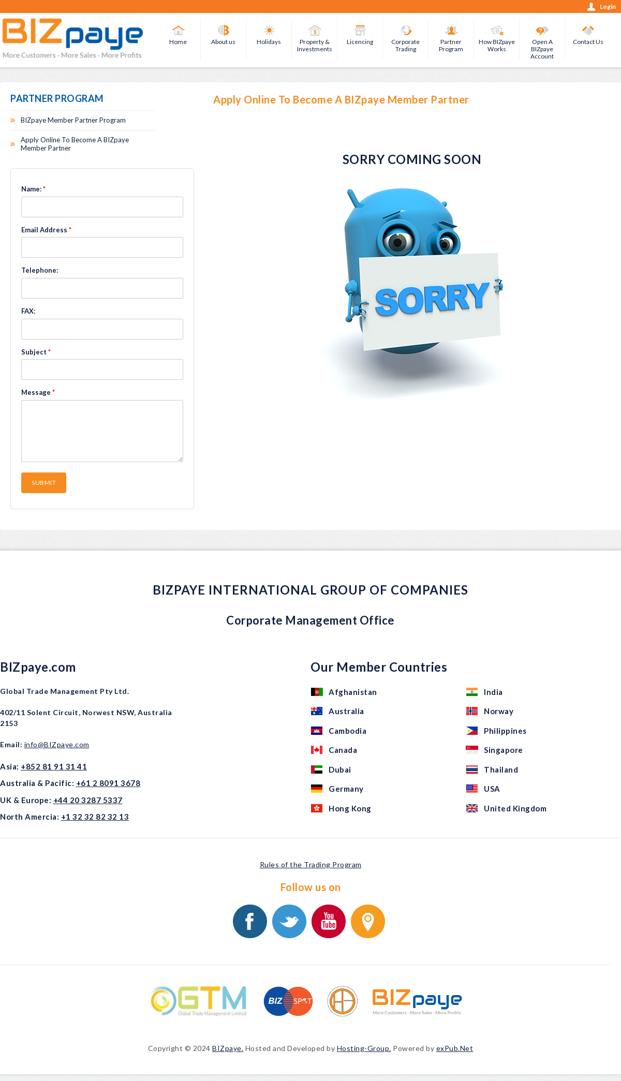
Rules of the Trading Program (311, 864)
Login (608, 6)
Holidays (269, 42)
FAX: (28, 311)
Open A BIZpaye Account (542, 49)
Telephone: (39, 270)
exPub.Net (455, 1048)
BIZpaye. (227, 1048)
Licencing (360, 42)
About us (223, 42)
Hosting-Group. (364, 1048)
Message (38, 392)
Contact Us (588, 42)
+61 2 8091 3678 (108, 783)
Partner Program (451, 45)
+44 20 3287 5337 (88, 800)
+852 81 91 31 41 (54, 766)
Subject (36, 352)
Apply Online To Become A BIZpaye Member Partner (75, 144)
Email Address (46, 230)
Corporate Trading (405, 45)
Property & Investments (314, 45)
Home (178, 42)
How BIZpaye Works (497, 45)
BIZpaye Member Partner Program (73, 120)
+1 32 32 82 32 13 (95, 816)
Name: (33, 189)
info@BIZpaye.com (57, 744)
